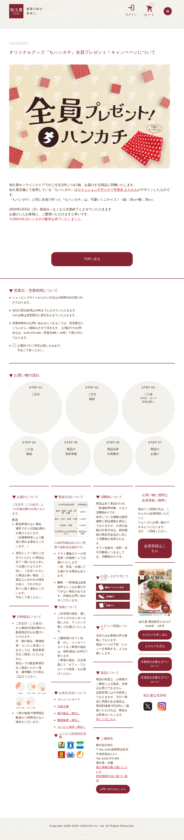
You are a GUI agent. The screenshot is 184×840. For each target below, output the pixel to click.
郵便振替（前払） (68, 720)
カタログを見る (155, 646)
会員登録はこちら (155, 548)
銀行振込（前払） (68, 713)
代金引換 (63, 706)
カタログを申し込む (155, 634)
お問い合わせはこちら (113, 789)
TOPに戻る (92, 259)
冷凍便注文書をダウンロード (155, 680)
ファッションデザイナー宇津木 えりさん (107, 189)
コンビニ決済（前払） (71, 726)
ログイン (131, 10)
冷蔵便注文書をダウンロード (155, 664)
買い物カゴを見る (149, 11)
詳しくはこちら (106, 719)
